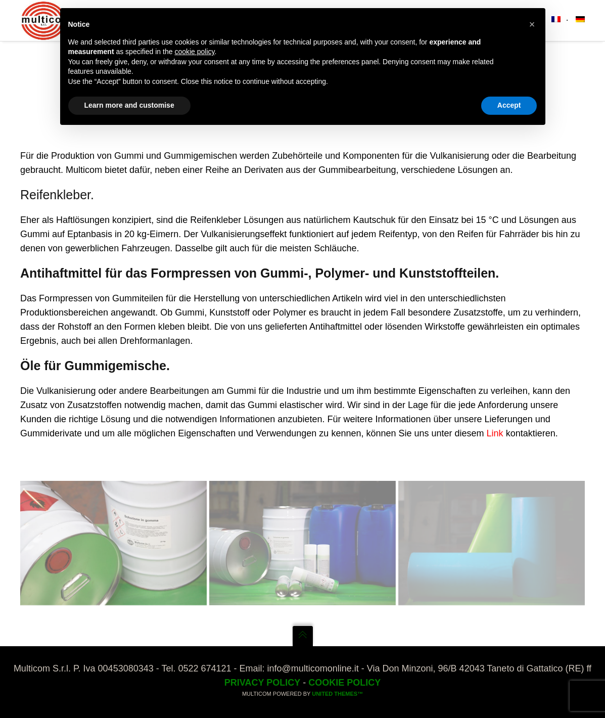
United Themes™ (337, 694)
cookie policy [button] (194, 52)
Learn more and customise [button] (129, 105)
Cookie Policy (344, 683)
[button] (532, 24)
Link (495, 433)
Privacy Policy (262, 683)
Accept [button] (509, 105)
